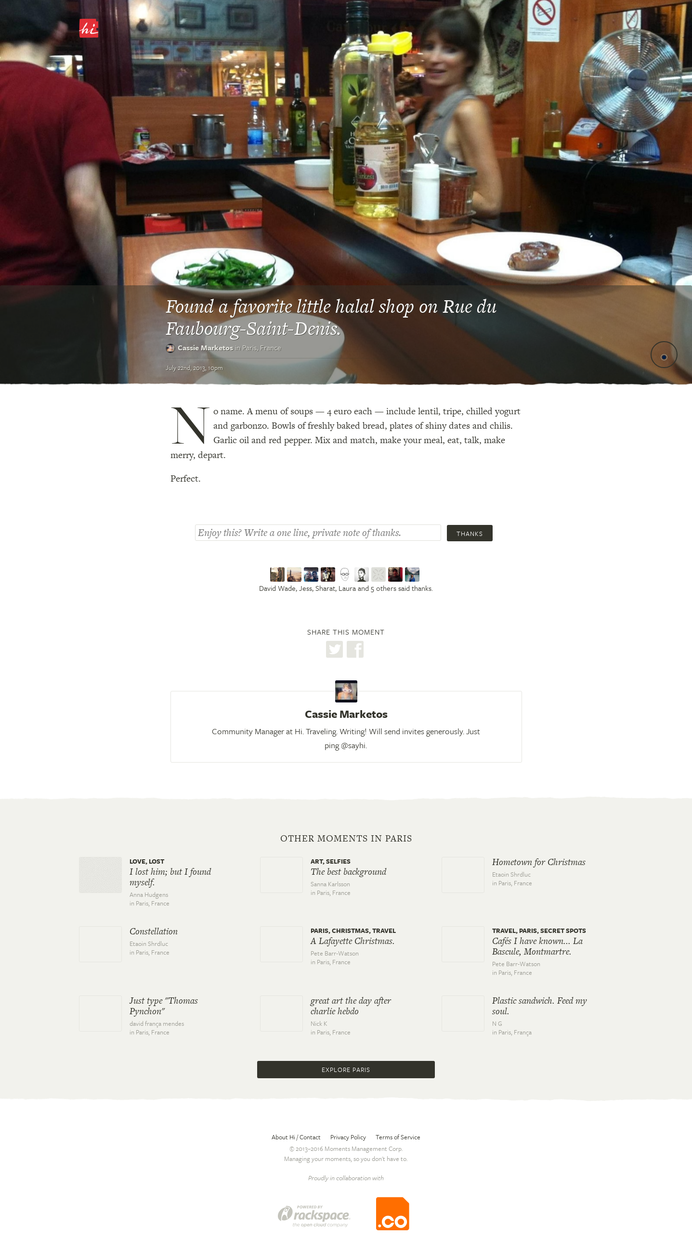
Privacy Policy (348, 1137)
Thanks (470, 533)
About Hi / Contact (296, 1137)
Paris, (261, 347)
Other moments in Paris (346, 838)
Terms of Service (398, 1137)
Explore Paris (346, 1069)
